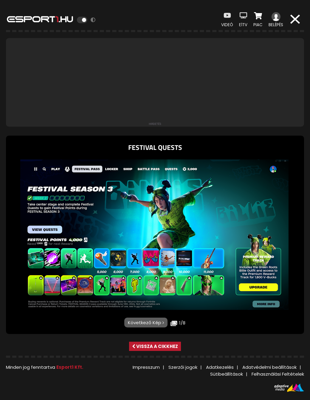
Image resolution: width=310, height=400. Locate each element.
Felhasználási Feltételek (278, 374)
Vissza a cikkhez (155, 346)
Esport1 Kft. (69, 367)
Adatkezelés (220, 367)
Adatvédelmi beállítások (269, 367)
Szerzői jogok (182, 367)
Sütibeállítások (226, 374)
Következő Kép (146, 322)
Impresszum (146, 367)
